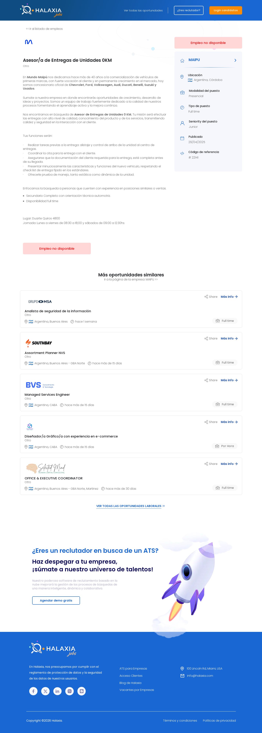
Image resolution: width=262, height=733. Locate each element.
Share (211, 297)
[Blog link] (81, 691)
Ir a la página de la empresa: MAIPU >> (131, 279)
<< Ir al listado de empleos (44, 29)
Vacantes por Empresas (137, 690)
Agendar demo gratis (56, 600)
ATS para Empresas (133, 668)
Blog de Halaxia (130, 683)
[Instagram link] (69, 691)
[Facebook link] (33, 691)
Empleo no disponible (208, 42)
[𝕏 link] (45, 691)
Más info (229, 297)
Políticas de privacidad (219, 720)
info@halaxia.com (200, 676)
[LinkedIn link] (57, 691)
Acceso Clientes (131, 676)
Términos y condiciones (180, 720)
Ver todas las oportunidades (143, 10)
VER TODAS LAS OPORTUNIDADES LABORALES (131, 506)
